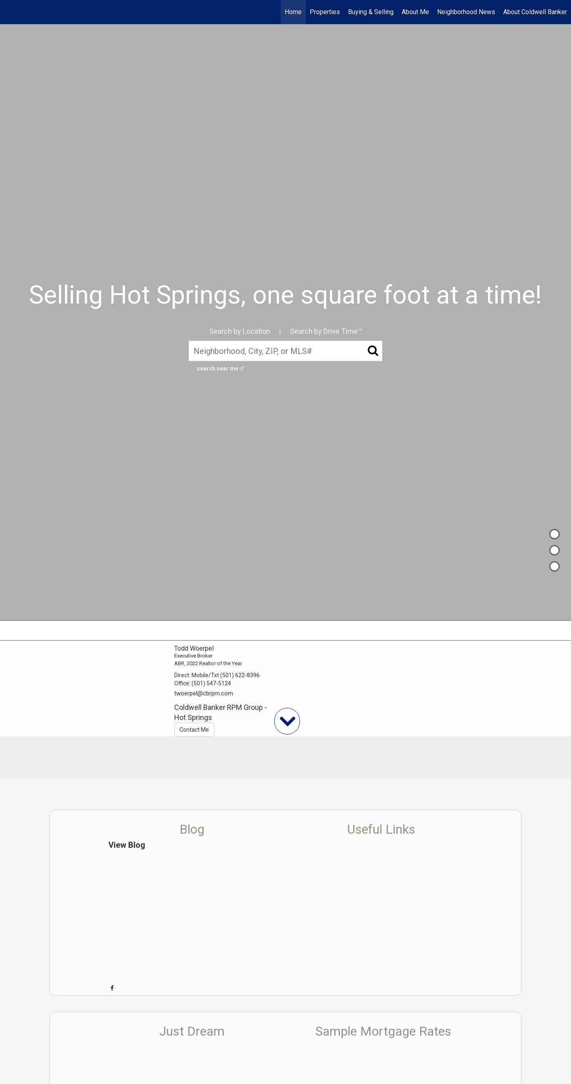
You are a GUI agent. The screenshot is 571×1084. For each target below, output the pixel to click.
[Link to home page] (10, 12)
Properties (325, 12)
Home (293, 12)
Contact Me (194, 729)
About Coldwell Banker (535, 12)
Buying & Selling (371, 12)
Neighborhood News (466, 12)
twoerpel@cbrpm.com (203, 693)
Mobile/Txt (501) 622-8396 (226, 675)
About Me (415, 12)
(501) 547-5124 (211, 683)
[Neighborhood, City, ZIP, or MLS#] (285, 351)
